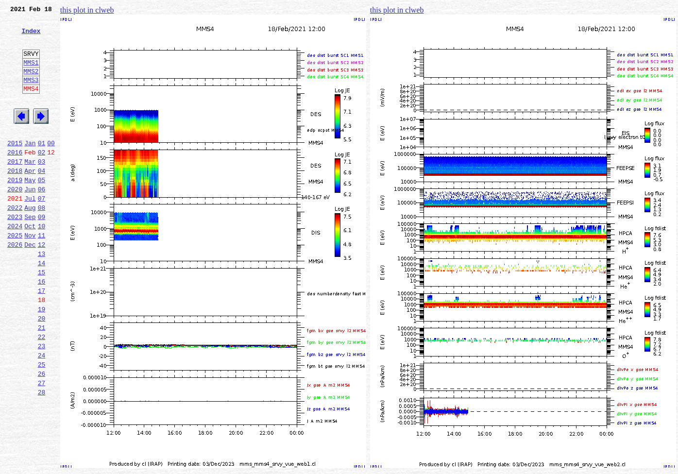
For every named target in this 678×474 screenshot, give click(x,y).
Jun (29, 219)
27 (42, 444)
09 (42, 251)
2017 (14, 187)
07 (42, 230)
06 (42, 219)
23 (42, 401)
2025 (14, 273)
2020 (14, 219)
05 (42, 208)
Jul (29, 230)
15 (42, 315)
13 (42, 294)
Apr (29, 198)
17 (42, 337)
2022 (14, 241)
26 (42, 433)
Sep (29, 251)
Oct (29, 262)
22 (42, 390)
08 (42, 241)
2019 (14, 208)
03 (42, 187)
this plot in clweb (87, 10)
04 (42, 198)
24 (42, 411)
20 (42, 369)
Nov (29, 273)
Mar (29, 187)
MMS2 (30, 84)
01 (42, 166)
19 (42, 358)
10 (42, 262)
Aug (29, 241)
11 (42, 273)
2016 (14, 176)
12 (42, 283)
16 (42, 326)
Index (30, 36)
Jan (29, 166)
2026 (14, 283)
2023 (14, 251)
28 (42, 454)
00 (51, 166)
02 (42, 176)
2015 (14, 166)
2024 (14, 262)
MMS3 (30, 94)
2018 (14, 198)
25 (42, 422)
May (29, 208)
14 (42, 305)
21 (42, 379)
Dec (29, 283)
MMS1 (30, 73)
